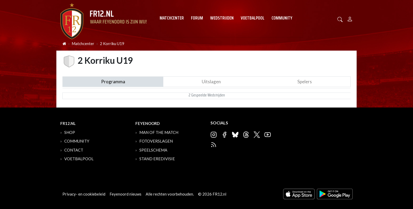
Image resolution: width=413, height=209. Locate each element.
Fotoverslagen (156, 141)
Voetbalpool (252, 17)
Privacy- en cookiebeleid (83, 194)
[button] (340, 19)
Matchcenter (172, 17)
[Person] (350, 18)
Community (282, 17)
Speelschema (153, 150)
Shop (69, 132)
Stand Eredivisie (157, 158)
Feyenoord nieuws (125, 194)
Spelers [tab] (304, 81)
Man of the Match (158, 132)
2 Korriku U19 (112, 43)
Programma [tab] (113, 81)
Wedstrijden (222, 17)
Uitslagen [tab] (211, 81)
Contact (73, 150)
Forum (197, 17)
